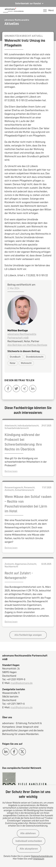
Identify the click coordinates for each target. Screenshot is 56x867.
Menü (48, 10)
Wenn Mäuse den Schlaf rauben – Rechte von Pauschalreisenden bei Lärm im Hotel (28, 504)
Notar (12, 363)
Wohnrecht (26, 363)
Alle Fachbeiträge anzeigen (28, 635)
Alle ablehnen (28, 833)
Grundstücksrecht (34, 357)
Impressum (38, 859)
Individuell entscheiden (29, 841)
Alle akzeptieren (29, 848)
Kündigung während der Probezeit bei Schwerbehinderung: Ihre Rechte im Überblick (23, 442)
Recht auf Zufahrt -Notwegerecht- (19, 575)
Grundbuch (15, 357)
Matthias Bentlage (17, 330)
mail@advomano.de (22, 683)
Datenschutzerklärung (42, 856)
